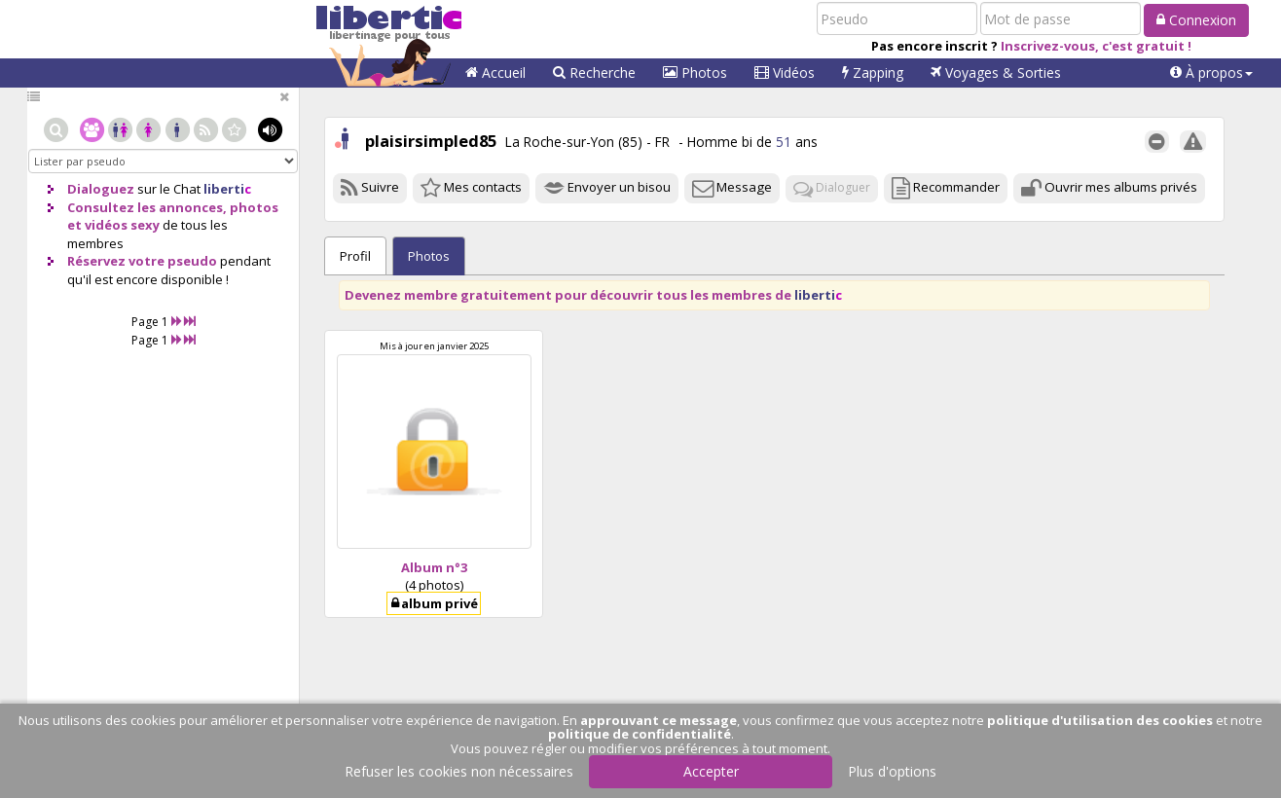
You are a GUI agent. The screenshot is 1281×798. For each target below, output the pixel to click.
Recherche (594, 72)
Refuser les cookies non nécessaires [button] (459, 771)
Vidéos (784, 72)
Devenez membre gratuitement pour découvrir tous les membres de (593, 295)
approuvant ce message (658, 720)
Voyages (996, 72)
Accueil (495, 72)
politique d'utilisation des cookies (1100, 720)
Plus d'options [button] (892, 771)
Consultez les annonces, (147, 207)
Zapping (872, 72)
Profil (355, 256)
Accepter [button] (711, 771)
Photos (695, 72)
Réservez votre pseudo (142, 261)
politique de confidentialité (639, 734)
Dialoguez (100, 189)
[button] (1211, 73)
